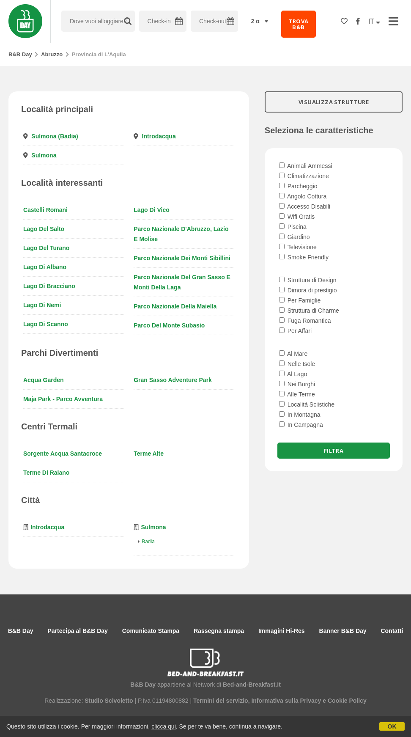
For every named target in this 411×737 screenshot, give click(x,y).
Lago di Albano (44, 267)
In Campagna (301, 424)
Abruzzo (52, 54)
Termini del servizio (220, 700)
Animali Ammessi (305, 165)
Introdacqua (159, 136)
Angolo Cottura (303, 196)
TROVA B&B (299, 24)
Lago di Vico (152, 209)
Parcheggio (298, 186)
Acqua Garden (43, 380)
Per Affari (295, 330)
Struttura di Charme (309, 310)
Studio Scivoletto (109, 700)
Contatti (392, 630)
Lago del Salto (43, 229)
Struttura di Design (308, 280)
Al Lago (293, 374)
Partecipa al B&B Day (77, 630)
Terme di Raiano (46, 472)
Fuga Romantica (305, 320)
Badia (148, 541)
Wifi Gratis (297, 216)
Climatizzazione (304, 176)
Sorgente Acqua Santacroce (62, 453)
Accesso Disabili (304, 206)
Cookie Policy (347, 700)
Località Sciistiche (306, 404)
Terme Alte (149, 453)
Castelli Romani (45, 209)
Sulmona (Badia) (54, 136)
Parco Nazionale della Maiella (175, 306)
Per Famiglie (300, 300)
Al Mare (293, 353)
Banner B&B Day (343, 630)
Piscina (293, 226)
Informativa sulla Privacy (286, 700)
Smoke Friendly (304, 257)
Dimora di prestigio (308, 290)
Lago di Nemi (42, 305)
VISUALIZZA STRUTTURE (334, 102)
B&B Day (20, 54)
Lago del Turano (46, 248)
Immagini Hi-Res (281, 630)
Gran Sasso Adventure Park (173, 380)
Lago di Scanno (45, 324)
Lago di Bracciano (49, 286)
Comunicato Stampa (150, 630)
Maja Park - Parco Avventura (63, 399)
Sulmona (43, 155)
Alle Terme (297, 394)
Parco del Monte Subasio (169, 325)
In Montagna (300, 414)
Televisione (298, 247)
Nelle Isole (297, 363)
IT (374, 21)
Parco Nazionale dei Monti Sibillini (182, 258)
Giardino (294, 237)
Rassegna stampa (219, 630)
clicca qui (163, 726)
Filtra (333, 450)
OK (392, 726)
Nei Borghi (297, 384)
